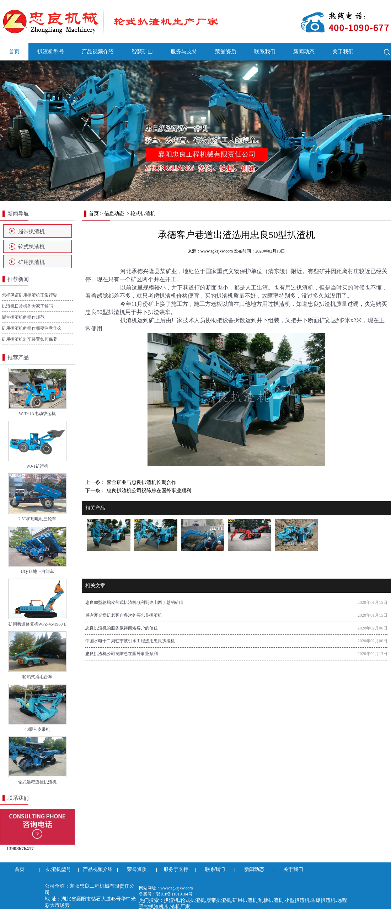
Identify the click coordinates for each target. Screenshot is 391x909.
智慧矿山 (142, 51)
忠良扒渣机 (321, 304)
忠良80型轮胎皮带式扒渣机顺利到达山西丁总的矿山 (134, 602)
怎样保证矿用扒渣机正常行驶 (29, 295)
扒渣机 (305, 288)
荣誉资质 (225, 51)
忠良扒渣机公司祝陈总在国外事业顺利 (148, 490)
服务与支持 (184, 51)
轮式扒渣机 (31, 247)
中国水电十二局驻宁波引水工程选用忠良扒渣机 (130, 640)
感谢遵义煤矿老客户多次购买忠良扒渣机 (123, 615)
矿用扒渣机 (31, 262)
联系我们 (264, 51)
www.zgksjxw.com (216, 251)
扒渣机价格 (173, 296)
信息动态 (114, 213)
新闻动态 (304, 51)
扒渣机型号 (50, 51)
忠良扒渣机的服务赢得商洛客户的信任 (121, 628)
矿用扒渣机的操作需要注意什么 (31, 328)
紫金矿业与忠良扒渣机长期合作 (140, 482)
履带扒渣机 (31, 231)
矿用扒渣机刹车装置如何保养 (29, 339)
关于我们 (343, 51)
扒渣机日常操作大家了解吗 (27, 306)
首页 (14, 51)
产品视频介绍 (98, 51)
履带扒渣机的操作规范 (23, 317)
